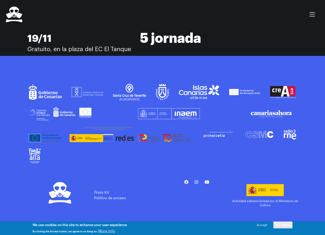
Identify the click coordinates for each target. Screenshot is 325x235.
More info (106, 231)
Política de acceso (110, 198)
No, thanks (283, 225)
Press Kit (101, 192)
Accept (262, 225)
